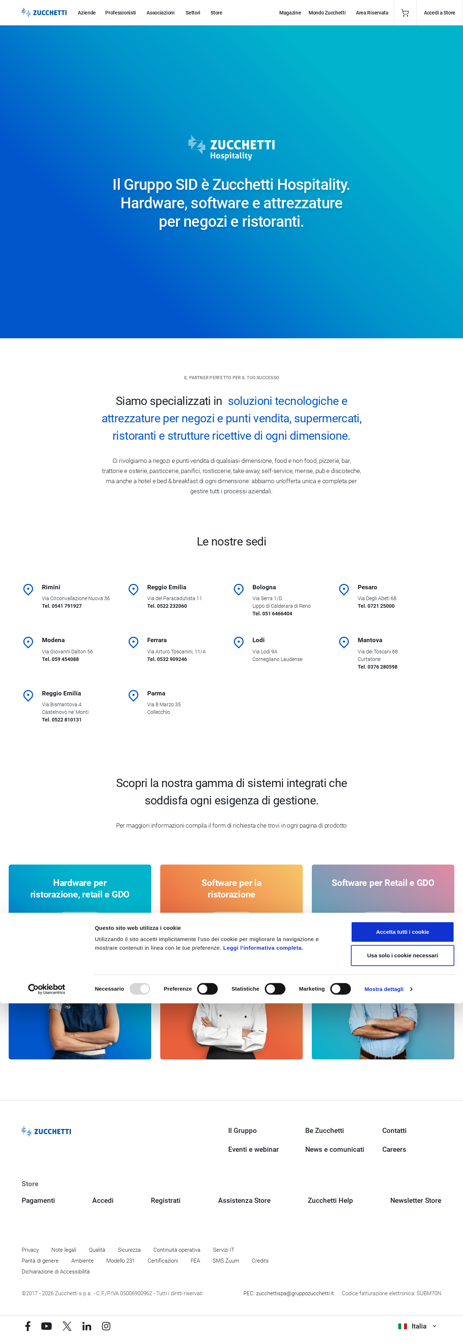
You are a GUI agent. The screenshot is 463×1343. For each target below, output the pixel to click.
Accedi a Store (439, 13)
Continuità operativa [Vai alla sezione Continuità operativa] (176, 1250)
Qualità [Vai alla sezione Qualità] (97, 1250)
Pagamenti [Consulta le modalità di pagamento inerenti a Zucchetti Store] (38, 1201)
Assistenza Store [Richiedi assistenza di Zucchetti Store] (244, 1201)
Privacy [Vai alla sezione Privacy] (30, 1250)
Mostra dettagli (384, 1329)
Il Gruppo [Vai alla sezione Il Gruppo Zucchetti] (242, 1131)
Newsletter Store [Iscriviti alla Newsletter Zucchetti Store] (415, 1201)
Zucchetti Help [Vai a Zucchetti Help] (330, 1201)
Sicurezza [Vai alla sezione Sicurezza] (129, 1250)
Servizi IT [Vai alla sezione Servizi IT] (223, 1250)
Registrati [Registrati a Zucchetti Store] (165, 1201)
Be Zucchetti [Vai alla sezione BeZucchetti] (324, 1131)
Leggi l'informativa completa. (263, 1287)
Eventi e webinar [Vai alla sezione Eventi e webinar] (253, 1150)
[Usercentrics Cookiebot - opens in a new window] (46, 1328)
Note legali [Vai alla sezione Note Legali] (63, 1250)
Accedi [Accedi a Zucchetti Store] (103, 1201)
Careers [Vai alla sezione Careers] (394, 1150)
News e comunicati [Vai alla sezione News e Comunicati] (334, 1150)
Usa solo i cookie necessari (402, 1295)
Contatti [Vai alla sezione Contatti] (394, 1131)
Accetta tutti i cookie (402, 1271)
